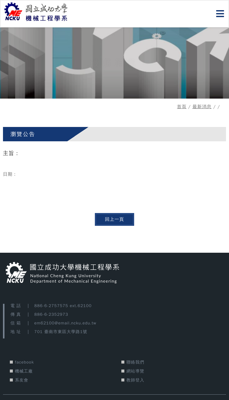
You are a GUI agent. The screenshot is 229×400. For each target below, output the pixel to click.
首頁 (182, 106)
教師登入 (135, 380)
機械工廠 (24, 371)
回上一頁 (114, 219)
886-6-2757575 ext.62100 (63, 305)
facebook (24, 362)
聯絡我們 (135, 362)
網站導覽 (135, 371)
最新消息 (201, 106)
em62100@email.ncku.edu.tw (65, 323)
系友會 (21, 380)
